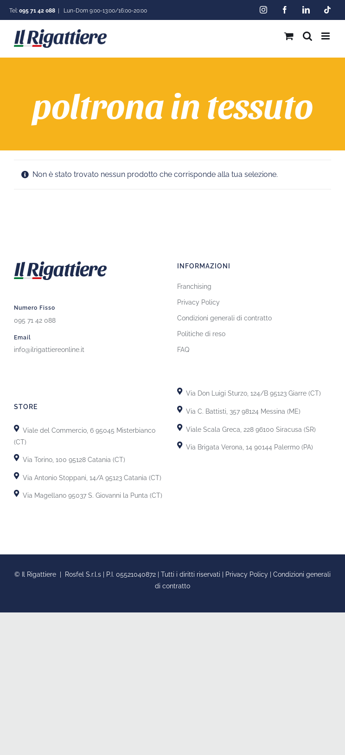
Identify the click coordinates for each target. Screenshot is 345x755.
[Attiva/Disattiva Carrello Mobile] (289, 36)
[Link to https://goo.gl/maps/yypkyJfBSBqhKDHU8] (179, 427)
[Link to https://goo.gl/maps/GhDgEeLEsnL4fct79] (16, 475)
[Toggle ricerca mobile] (307, 36)
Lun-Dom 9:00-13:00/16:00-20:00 (104, 10)
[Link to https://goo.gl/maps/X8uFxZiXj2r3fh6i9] (16, 428)
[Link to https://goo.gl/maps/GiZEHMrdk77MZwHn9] (16, 493)
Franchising (194, 286)
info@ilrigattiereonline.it (49, 349)
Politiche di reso (201, 334)
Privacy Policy (198, 302)
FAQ (183, 349)
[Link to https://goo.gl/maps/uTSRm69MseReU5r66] (16, 457)
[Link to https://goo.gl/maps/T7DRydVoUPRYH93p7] (179, 409)
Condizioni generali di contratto (224, 318)
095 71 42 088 (35, 320)
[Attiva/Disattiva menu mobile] (326, 36)
